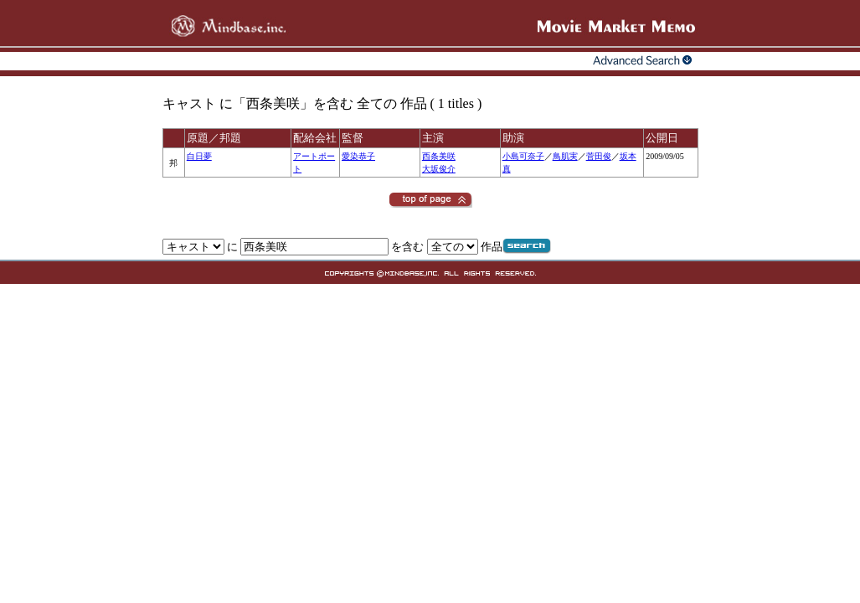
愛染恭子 (358, 156)
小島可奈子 (523, 156)
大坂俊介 (439, 168)
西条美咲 (439, 156)
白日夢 (199, 156)
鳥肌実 (565, 156)
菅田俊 (598, 156)
